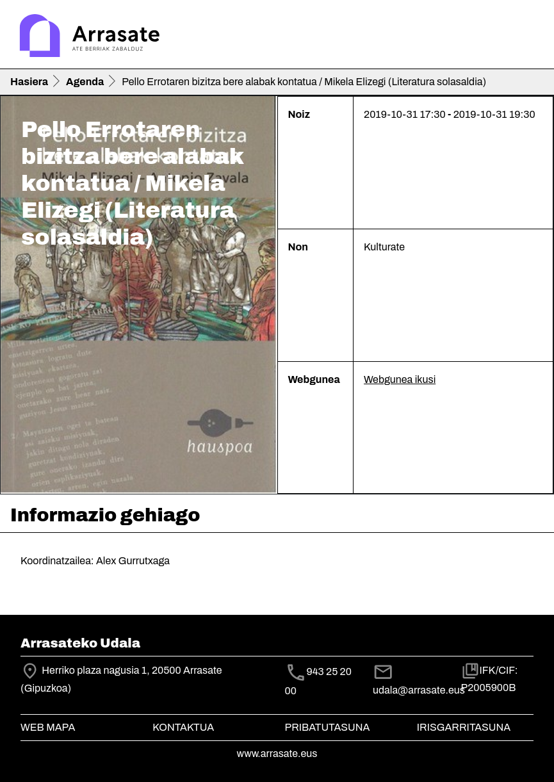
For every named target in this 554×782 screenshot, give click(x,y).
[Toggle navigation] (526, 37)
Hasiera (29, 81)
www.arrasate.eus (277, 753)
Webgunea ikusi (400, 379)
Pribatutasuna (327, 727)
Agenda (85, 81)
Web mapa (47, 727)
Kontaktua (183, 727)
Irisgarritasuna (464, 727)
